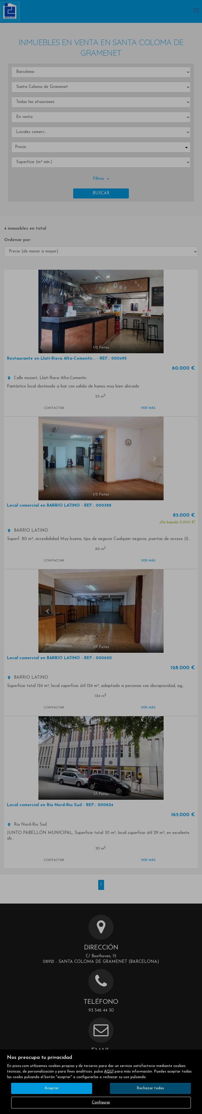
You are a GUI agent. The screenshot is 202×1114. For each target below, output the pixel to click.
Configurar (101, 1102)
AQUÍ (109, 1071)
